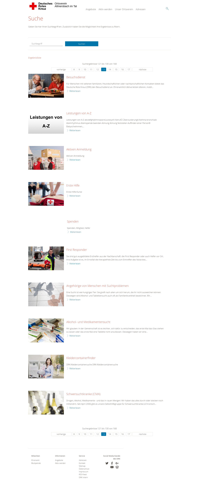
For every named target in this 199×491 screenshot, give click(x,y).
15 (116, 69)
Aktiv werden (105, 9)
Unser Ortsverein (124, 9)
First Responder (76, 250)
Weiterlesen (74, 91)
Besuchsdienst (75, 77)
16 (122, 69)
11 (91, 69)
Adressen (141, 9)
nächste (142, 69)
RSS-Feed (83, 474)
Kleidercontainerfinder (80, 358)
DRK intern (83, 477)
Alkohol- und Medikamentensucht (88, 322)
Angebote (91, 9)
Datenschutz (84, 469)
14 (110, 69)
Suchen (81, 43)
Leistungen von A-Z (78, 113)
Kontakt (82, 463)
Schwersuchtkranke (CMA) (83, 394)
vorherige (61, 69)
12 (97, 69)
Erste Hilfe (72, 185)
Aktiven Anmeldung (79, 149)
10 (85, 69)
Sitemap (82, 466)
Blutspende (36, 463)
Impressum (83, 472)
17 (129, 69)
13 (103, 69)
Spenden (73, 221)
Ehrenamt (35, 460)
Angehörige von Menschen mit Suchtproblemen (97, 286)
